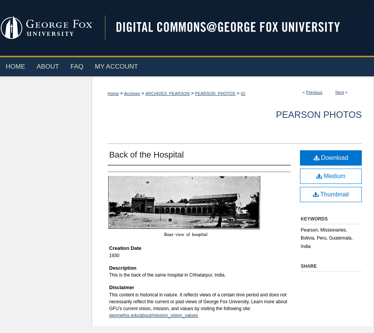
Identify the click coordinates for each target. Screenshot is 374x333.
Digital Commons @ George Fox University (234, 27)
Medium (330, 176)
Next (339, 92)
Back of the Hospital (146, 154)
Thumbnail (331, 194)
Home (113, 93)
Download (331, 157)
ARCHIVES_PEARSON (167, 93)
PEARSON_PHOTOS (215, 93)
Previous (314, 92)
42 (243, 93)
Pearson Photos (319, 114)
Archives (132, 93)
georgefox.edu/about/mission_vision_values (153, 315)
